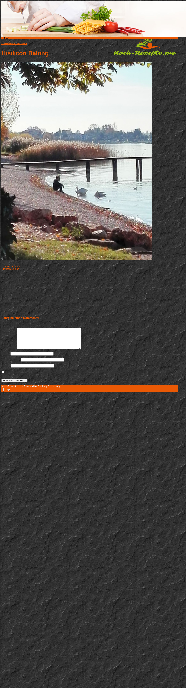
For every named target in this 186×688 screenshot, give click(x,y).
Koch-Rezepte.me (145, 47)
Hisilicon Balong (12, 266)
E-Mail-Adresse (10, 359)
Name (5, 353)
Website (5, 365)
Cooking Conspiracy (49, 386)
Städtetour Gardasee (14, 43)
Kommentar (8, 348)
